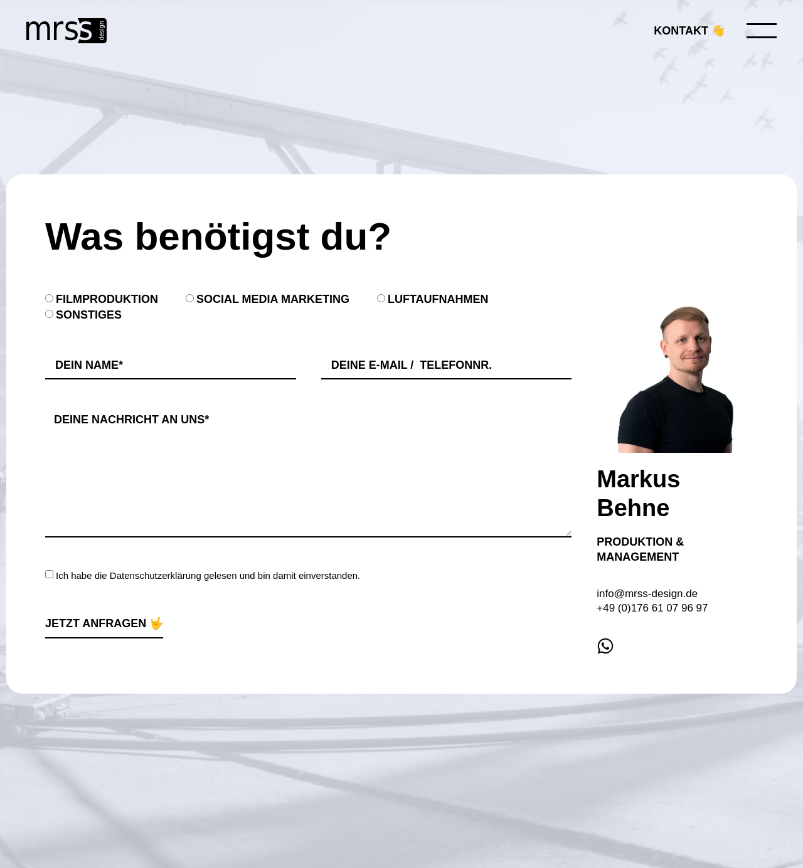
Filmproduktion (107, 299)
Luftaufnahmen (438, 299)
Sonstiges (89, 315)
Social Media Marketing (272, 299)
